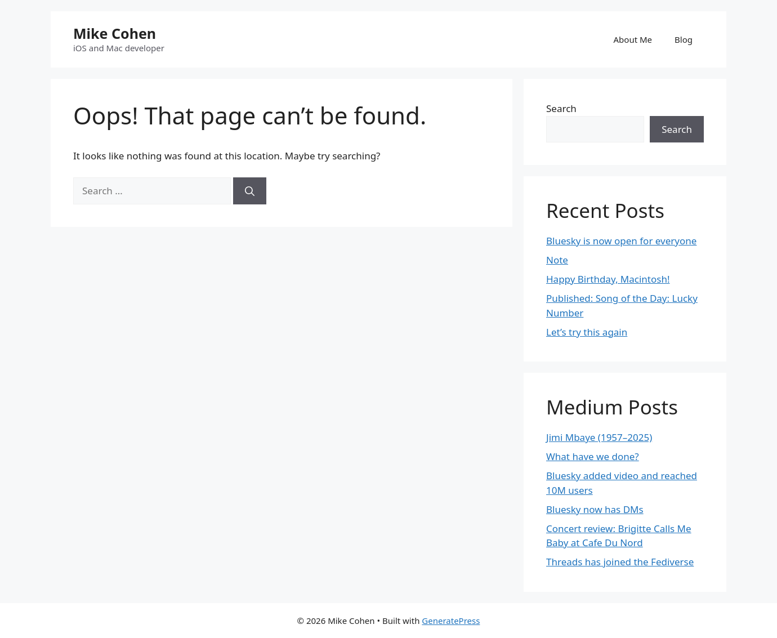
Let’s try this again (586, 331)
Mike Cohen (114, 33)
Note (557, 259)
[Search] (249, 190)
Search (561, 108)
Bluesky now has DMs (595, 509)
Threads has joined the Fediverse (620, 561)
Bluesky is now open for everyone (621, 240)
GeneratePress (451, 620)
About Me (633, 39)
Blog (684, 39)
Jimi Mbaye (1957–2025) (599, 437)
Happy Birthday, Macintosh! (608, 279)
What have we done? (592, 456)
